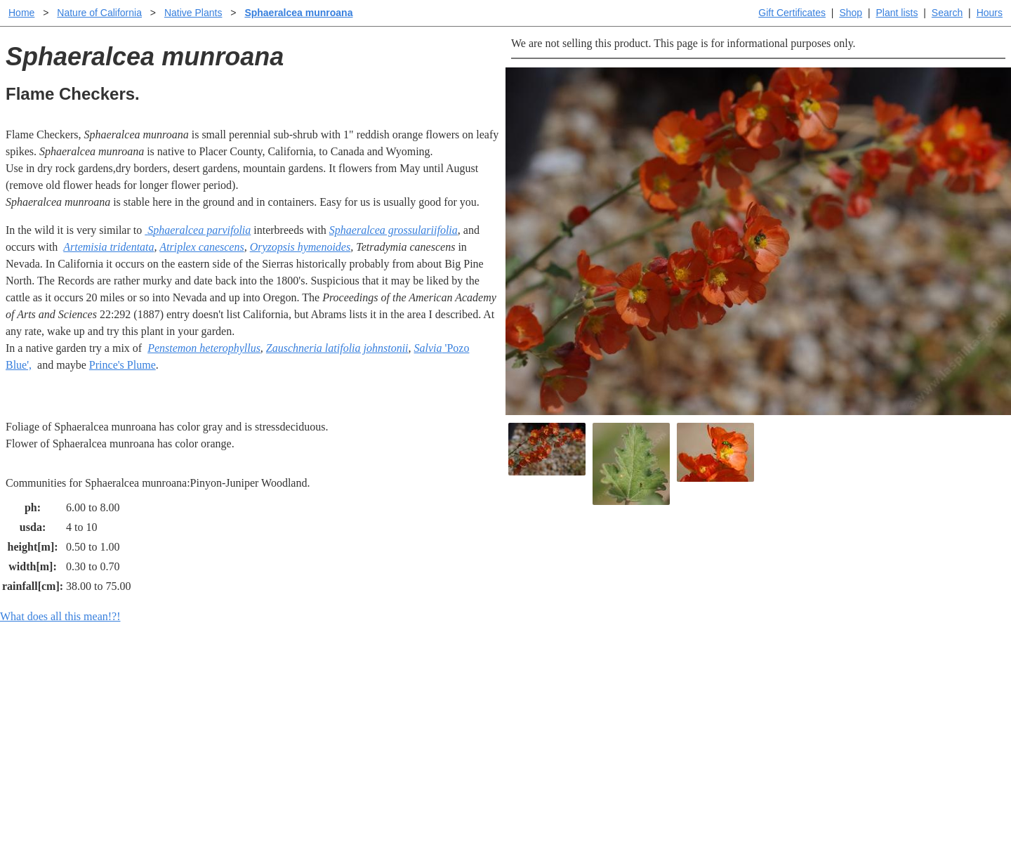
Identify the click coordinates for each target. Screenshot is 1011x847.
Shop (850, 12)
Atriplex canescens (201, 247)
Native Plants (193, 12)
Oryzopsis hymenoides (300, 247)
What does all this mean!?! (60, 616)
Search (947, 12)
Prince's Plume (122, 365)
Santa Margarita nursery (742, 707)
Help (519, 684)
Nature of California (99, 12)
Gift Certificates (792, 12)
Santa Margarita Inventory (747, 684)
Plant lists (897, 12)
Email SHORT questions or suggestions (420, 802)
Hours (990, 12)
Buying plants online (555, 707)
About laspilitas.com (734, 729)
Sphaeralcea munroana (298, 12)
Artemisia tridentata (108, 247)
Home (21, 12)
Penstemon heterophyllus (203, 348)
